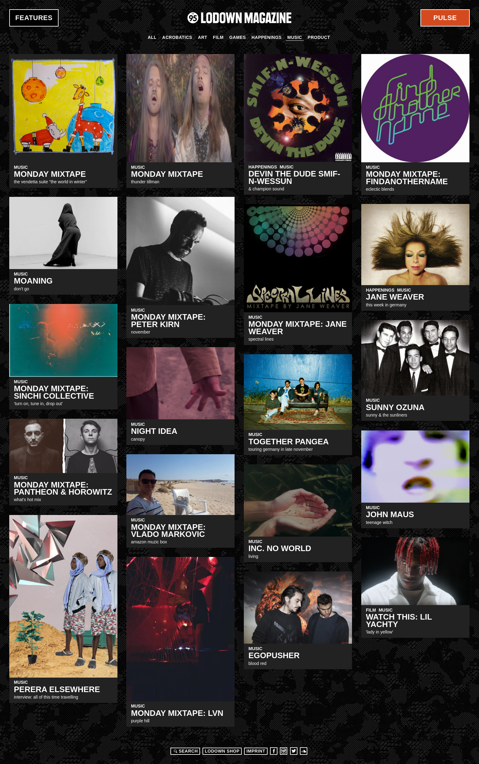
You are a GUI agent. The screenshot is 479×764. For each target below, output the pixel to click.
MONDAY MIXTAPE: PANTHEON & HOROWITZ (63, 488)
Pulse (445, 18)
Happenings (267, 37)
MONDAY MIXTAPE (50, 174)
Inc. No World (279, 548)
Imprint (255, 751)
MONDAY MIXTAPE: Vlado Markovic (168, 530)
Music (294, 37)
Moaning (33, 280)
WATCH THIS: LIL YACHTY (399, 620)
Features (34, 18)
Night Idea (154, 431)
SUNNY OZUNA (395, 407)
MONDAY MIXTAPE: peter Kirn (168, 320)
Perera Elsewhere (57, 689)
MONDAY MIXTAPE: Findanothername (407, 177)
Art (202, 37)
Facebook (273, 751)
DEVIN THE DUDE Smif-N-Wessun (294, 177)
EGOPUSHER (274, 655)
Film (218, 37)
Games (237, 37)
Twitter (293, 751)
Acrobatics (177, 37)
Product (319, 37)
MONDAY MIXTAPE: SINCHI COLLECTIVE (54, 392)
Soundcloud (303, 751)
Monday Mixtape (167, 174)
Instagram (283, 751)
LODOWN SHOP (222, 751)
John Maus (390, 514)
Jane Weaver (395, 296)
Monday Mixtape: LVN (177, 713)
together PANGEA (288, 441)
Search (185, 751)
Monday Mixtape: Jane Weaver (297, 327)
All (152, 37)
